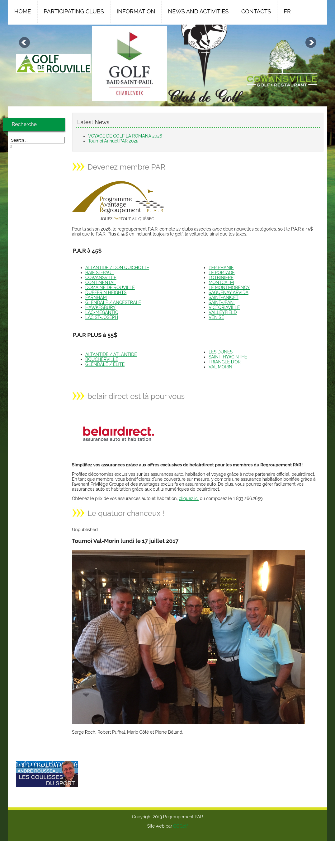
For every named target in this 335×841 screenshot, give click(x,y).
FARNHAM (96, 297)
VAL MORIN (221, 366)
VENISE (216, 317)
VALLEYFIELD (223, 312)
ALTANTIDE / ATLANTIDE (111, 354)
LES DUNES (221, 351)
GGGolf (180, 826)
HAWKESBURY (100, 307)
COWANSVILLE (100, 277)
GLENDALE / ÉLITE (105, 364)
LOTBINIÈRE (221, 277)
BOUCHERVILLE (101, 359)
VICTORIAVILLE (224, 307)
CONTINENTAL (100, 282)
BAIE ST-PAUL (99, 272)
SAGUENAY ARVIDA (228, 292)
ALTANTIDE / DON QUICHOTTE (117, 267)
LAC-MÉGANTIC (101, 312)
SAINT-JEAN (222, 302)
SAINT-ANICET (223, 297)
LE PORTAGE (222, 272)
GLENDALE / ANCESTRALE (113, 302)
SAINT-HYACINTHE (228, 356)
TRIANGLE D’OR (225, 361)
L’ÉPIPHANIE (221, 267)
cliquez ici (189, 498)
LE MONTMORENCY (229, 287)
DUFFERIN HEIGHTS (105, 292)
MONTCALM (221, 282)
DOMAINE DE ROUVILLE (110, 287)
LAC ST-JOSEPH (101, 317)
